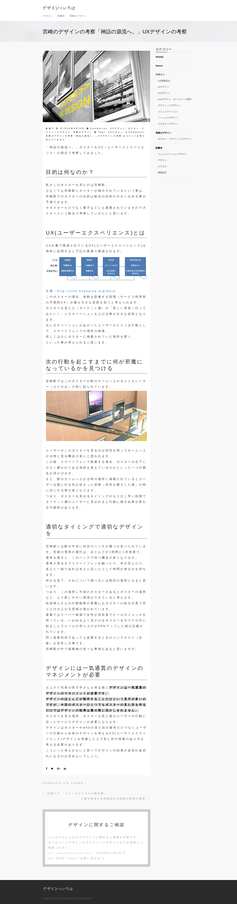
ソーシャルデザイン (168, 118)
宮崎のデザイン (78, 16)
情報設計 (162, 172)
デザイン (48, 16)
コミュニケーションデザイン (172, 154)
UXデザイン (118, 128)
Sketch (159, 66)
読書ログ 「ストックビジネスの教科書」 (75, 793)
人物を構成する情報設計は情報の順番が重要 (115, 798)
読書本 (61, 16)
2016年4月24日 (74, 128)
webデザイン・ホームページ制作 (174, 99)
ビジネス (162, 166)
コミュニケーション (168, 111)
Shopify (160, 57)
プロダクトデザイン (168, 124)
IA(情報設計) (164, 81)
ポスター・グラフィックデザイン (175, 139)
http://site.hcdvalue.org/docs (86, 291)
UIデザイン (163, 87)
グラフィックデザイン (169, 105)
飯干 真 (53, 128)
